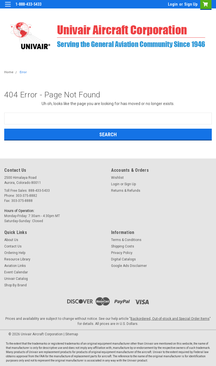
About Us (11, 240)
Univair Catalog (16, 279)
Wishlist (117, 178)
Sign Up (190, 4)
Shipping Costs (122, 246)
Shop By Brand (15, 285)
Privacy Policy (121, 253)
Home (9, 72)
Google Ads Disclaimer (129, 266)
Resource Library (17, 259)
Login (173, 4)
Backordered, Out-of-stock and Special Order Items (170, 319)
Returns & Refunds (125, 191)
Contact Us (13, 246)
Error (23, 72)
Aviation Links (15, 266)
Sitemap (71, 334)
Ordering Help (14, 253)
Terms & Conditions (126, 240)
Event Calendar (16, 272)
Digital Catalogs (123, 259)
